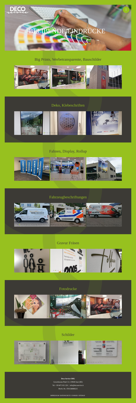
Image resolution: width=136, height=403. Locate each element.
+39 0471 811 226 (61, 385)
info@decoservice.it (77, 385)
